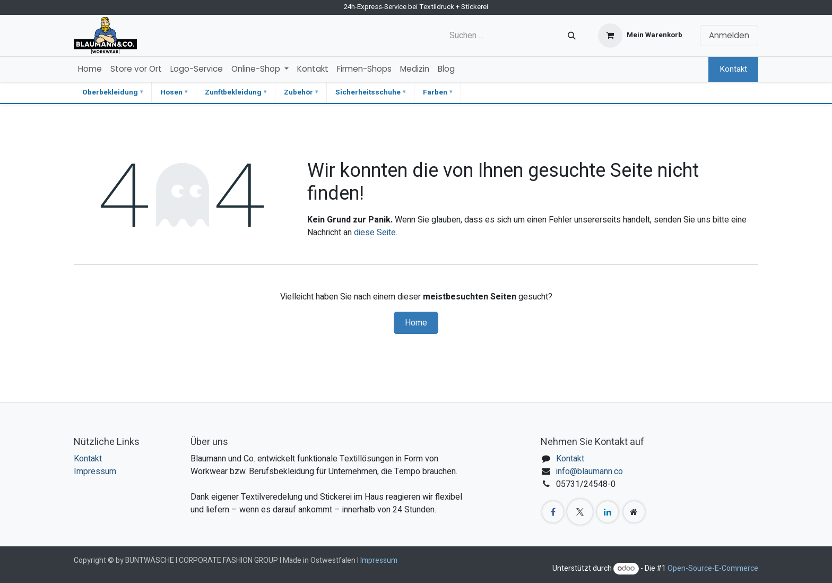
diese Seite (375, 232)
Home (416, 322)
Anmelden (729, 35)
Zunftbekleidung (233, 92)
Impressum (95, 471)
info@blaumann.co (589, 471)
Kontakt (733, 69)
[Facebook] (553, 511)
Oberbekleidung (110, 92)
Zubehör (298, 92)
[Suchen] (572, 35)
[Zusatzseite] (634, 511)
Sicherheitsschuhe (368, 92)
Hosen (171, 92)
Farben (435, 92)
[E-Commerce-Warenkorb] (640, 36)
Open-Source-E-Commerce (713, 568)
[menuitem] (90, 69)
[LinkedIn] (607, 511)
